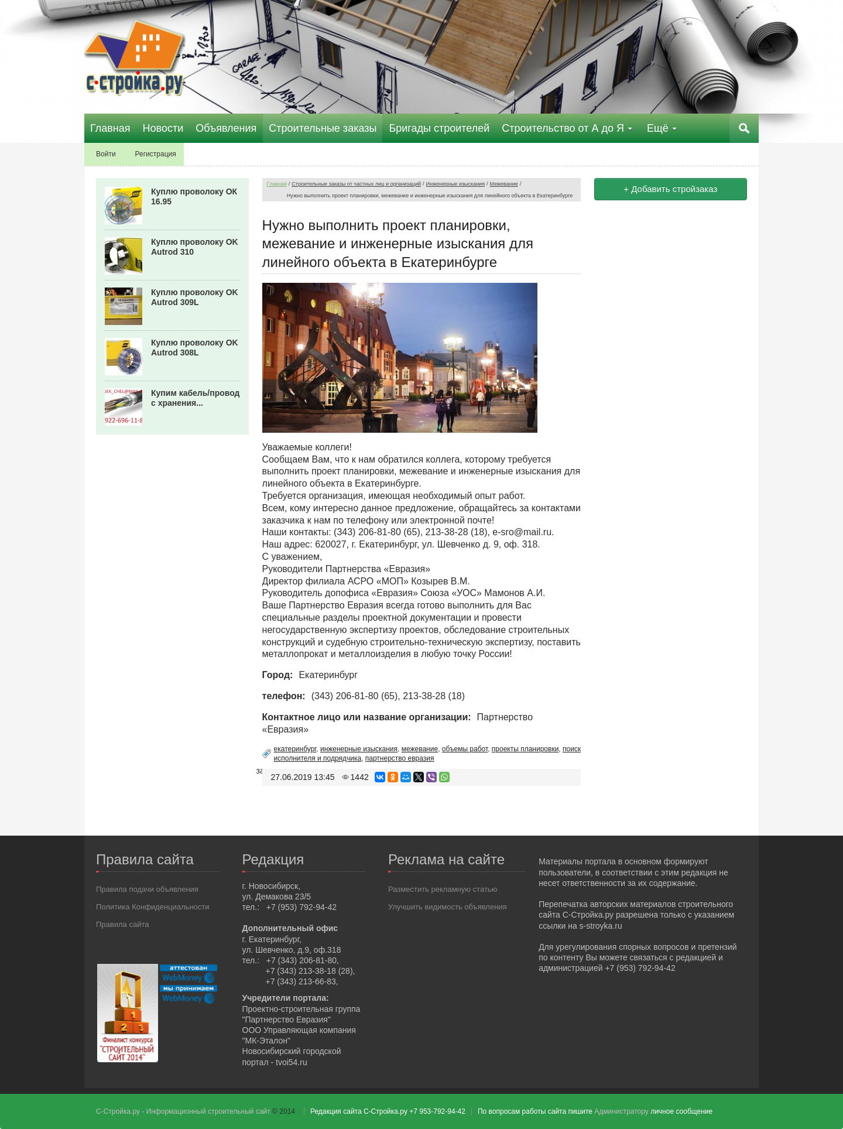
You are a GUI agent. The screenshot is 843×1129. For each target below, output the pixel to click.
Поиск (744, 128)
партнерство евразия (399, 758)
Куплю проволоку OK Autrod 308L (194, 347)
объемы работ (465, 749)
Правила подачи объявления (147, 889)
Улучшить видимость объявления (447, 906)
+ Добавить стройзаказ (670, 189)
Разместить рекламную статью (442, 889)
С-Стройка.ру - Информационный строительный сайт (184, 1111)
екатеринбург (295, 749)
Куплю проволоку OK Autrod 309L (194, 297)
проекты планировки (525, 749)
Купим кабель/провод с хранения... (195, 398)
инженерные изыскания (358, 749)
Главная (277, 184)
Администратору (621, 1111)
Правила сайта (122, 924)
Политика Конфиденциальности (153, 906)
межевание (420, 749)
